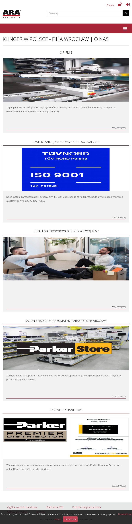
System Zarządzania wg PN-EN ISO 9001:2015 (66, 142)
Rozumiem (70, 519)
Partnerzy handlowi (66, 410)
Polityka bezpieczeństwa (86, 507)
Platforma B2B (54, 507)
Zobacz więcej (119, 128)
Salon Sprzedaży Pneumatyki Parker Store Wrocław (66, 321)
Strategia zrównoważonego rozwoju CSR (66, 231)
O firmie (66, 53)
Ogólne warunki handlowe (22, 507)
